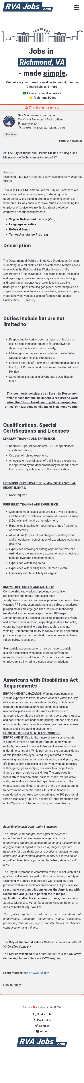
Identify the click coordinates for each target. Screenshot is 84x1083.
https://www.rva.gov (36, 973)
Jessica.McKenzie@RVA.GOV (22, 907)
